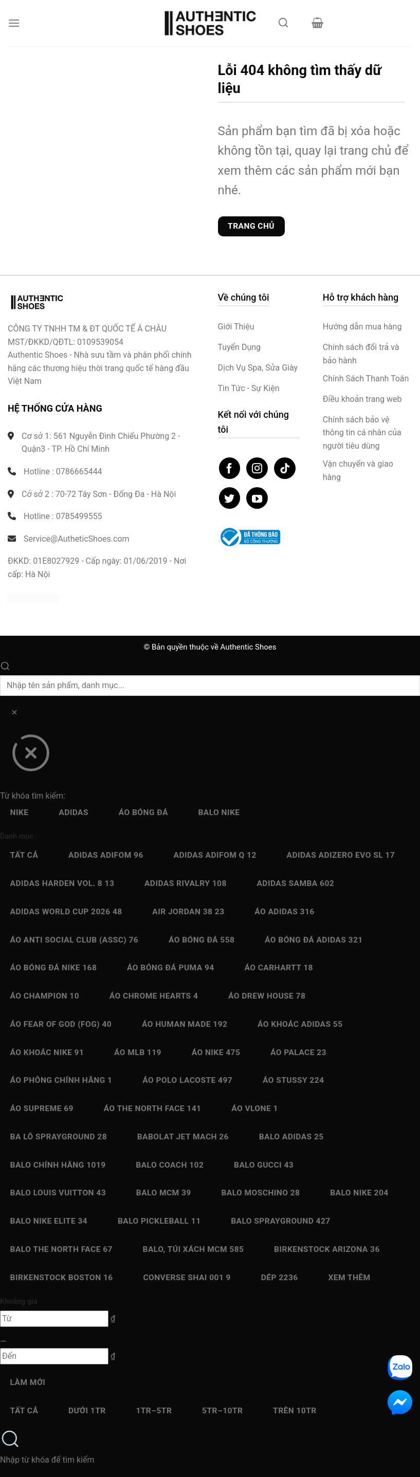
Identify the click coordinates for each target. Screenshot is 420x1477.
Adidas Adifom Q (215, 855)
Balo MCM (163, 1192)
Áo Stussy (293, 1080)
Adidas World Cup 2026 (66, 911)
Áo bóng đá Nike (53, 967)
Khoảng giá (19, 1301)
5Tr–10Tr (222, 1410)
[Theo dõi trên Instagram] (257, 468)
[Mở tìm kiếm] (283, 25)
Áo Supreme (42, 1108)
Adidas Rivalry (185, 883)
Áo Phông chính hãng (61, 1080)
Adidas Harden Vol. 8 (62, 883)
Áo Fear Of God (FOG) (61, 1024)
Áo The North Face (153, 1108)
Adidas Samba (295, 883)
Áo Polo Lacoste (187, 1080)
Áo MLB (137, 1052)
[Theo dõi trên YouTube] (257, 498)
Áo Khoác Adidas (300, 1024)
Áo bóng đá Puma (170, 967)
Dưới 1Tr (87, 1410)
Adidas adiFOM (105, 855)
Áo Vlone (254, 1108)
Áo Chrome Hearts (153, 996)
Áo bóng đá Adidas (314, 940)
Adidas (73, 812)
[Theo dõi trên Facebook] (230, 468)
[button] (14, 22)
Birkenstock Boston (61, 1277)
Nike (19, 812)
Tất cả (24, 855)
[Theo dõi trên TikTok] (285, 468)
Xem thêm (349, 1277)
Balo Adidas (291, 1136)
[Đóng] (30, 756)
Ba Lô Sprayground (58, 1136)
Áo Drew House (266, 996)
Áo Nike (216, 1052)
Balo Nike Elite (49, 1221)
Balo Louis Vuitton (58, 1192)
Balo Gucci (264, 1165)
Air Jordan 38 (188, 911)
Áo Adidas (284, 911)
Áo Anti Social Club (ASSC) (74, 940)
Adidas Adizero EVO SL (341, 855)
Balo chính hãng (58, 1165)
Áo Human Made (184, 1024)
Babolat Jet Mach (183, 1136)
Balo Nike (219, 812)
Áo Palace (298, 1052)
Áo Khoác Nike (47, 1052)
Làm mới (28, 1382)
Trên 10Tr (295, 1410)
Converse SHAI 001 (187, 1277)
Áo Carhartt (278, 967)
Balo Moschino (260, 1192)
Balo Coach (170, 1165)
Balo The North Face (61, 1249)
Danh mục (16, 836)
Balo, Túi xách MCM (193, 1249)
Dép (279, 1277)
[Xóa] (14, 714)
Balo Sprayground (280, 1221)
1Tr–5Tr (154, 1410)
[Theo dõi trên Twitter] (230, 498)
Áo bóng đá (143, 812)
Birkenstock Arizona (327, 1249)
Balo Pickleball (159, 1221)
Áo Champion (44, 996)
